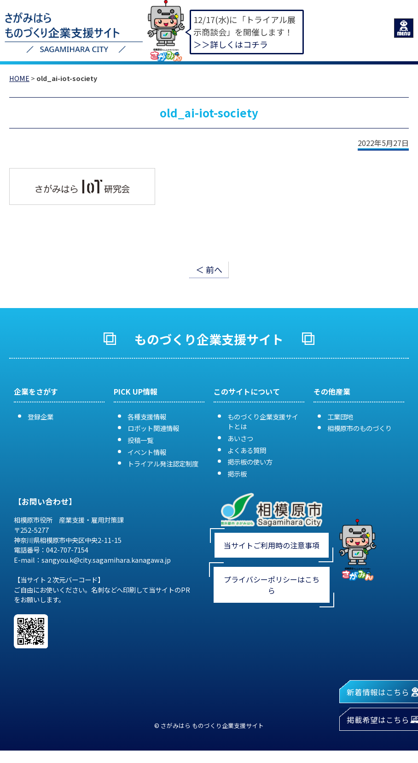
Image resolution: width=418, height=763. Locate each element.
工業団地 (340, 416)
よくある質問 (246, 450)
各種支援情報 (147, 416)
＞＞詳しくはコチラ (230, 44)
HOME (19, 78)
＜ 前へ (209, 269)
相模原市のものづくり (359, 428)
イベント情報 (147, 452)
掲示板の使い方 (250, 461)
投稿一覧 (140, 440)
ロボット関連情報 (153, 428)
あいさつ (240, 438)
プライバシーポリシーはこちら (271, 585)
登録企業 (40, 416)
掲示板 (237, 473)
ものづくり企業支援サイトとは (262, 421)
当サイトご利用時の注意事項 (271, 545)
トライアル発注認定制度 (163, 463)
